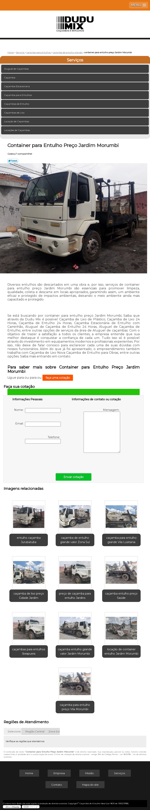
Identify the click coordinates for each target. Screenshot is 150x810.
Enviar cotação (73, 477)
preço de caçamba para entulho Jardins (75, 596)
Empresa (59, 773)
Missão (89, 773)
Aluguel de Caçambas (16, 68)
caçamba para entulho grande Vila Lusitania (121, 540)
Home (29, 773)
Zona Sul (54, 731)
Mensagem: (102, 430)
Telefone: (43, 439)
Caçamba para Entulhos (18, 95)
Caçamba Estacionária (17, 86)
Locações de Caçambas (17, 130)
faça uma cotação (58, 377)
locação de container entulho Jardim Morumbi (121, 651)
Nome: (37, 410)
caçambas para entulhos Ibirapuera (28, 651)
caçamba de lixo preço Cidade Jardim (28, 596)
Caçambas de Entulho (17, 103)
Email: (38, 424)
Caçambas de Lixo (14, 112)
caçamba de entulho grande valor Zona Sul (75, 540)
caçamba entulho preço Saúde (121, 596)
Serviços (75, 60)
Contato (56, 784)
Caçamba (10, 77)
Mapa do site (90, 784)
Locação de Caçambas (17, 121)
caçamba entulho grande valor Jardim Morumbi (75, 651)
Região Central (34, 731)
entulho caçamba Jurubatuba (29, 540)
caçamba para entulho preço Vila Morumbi (75, 707)
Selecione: (14, 731)
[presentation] (37, 457)
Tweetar (12, 161)
